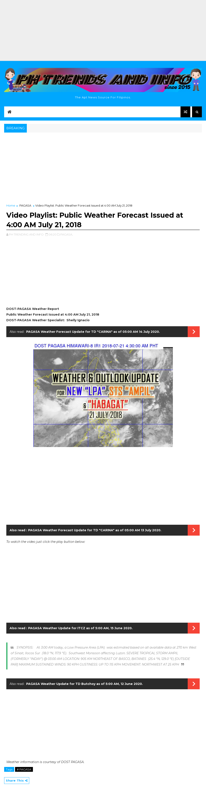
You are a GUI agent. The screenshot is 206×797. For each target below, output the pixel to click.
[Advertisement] (103, 30)
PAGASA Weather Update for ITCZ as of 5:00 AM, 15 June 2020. (80, 628)
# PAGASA (24, 769)
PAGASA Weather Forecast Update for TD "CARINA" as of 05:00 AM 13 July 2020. (94, 530)
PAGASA (25, 205)
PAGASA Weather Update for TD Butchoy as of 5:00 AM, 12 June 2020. (84, 684)
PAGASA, (66, 234)
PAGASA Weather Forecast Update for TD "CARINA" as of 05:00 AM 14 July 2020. (93, 332)
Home (10, 205)
